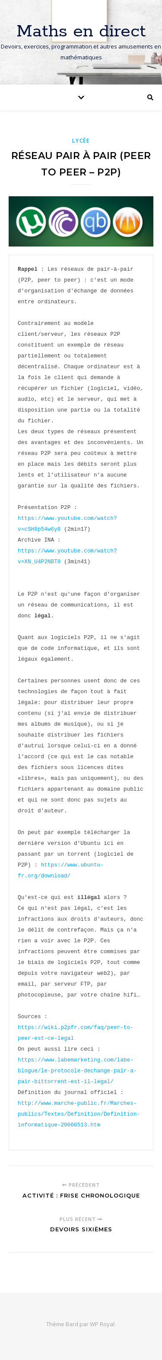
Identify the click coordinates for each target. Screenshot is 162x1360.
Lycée (81, 140)
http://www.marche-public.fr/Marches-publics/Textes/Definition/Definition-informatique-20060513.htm (79, 1114)
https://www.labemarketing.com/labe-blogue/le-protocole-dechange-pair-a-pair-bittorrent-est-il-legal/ (77, 1070)
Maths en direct (81, 31)
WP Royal (102, 1324)
